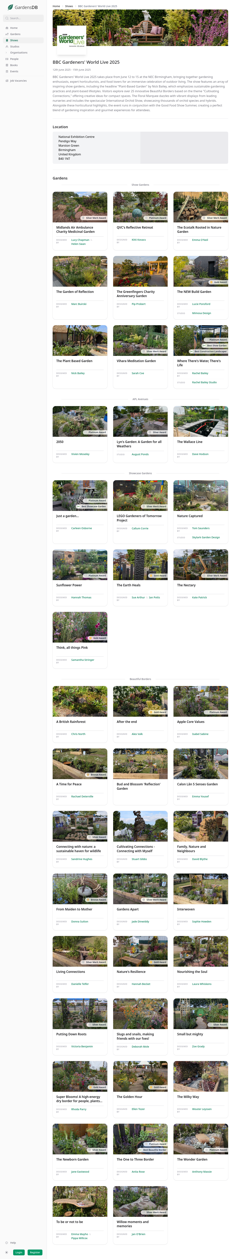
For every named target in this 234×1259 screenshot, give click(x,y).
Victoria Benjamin (82, 1046)
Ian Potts (154, 597)
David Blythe (199, 859)
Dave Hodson (200, 454)
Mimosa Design (201, 313)
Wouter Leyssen (202, 1109)
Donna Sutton (79, 921)
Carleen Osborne (81, 528)
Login (19, 1252)
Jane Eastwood (80, 1171)
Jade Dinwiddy (140, 921)
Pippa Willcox (79, 1238)
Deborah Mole (140, 1046)
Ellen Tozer (138, 1109)
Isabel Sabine (200, 734)
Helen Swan (78, 244)
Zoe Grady (198, 1046)
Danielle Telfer (80, 984)
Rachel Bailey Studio (204, 382)
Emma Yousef (200, 796)
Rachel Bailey (200, 373)
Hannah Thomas (81, 597)
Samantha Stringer (82, 660)
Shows (69, 6)
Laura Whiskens (202, 984)
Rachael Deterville (82, 796)
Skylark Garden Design (206, 537)
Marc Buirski (78, 304)
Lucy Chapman (80, 240)
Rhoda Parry (78, 1109)
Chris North (78, 734)
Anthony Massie (202, 1171)
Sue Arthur (138, 597)
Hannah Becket (141, 984)
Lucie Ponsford (201, 304)
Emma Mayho (79, 1234)
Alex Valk (137, 734)
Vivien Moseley (80, 454)
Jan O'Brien (138, 1234)
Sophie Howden (201, 921)
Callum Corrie (140, 528)
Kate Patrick (199, 597)
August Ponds (140, 454)
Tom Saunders (201, 528)
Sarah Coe (138, 373)
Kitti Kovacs (139, 239)
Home (56, 6)
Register (35, 1252)
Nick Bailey (78, 373)
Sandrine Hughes (81, 859)
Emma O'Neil (200, 240)
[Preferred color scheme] (6, 1252)
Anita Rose (138, 1171)
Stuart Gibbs (139, 859)
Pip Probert (139, 304)
